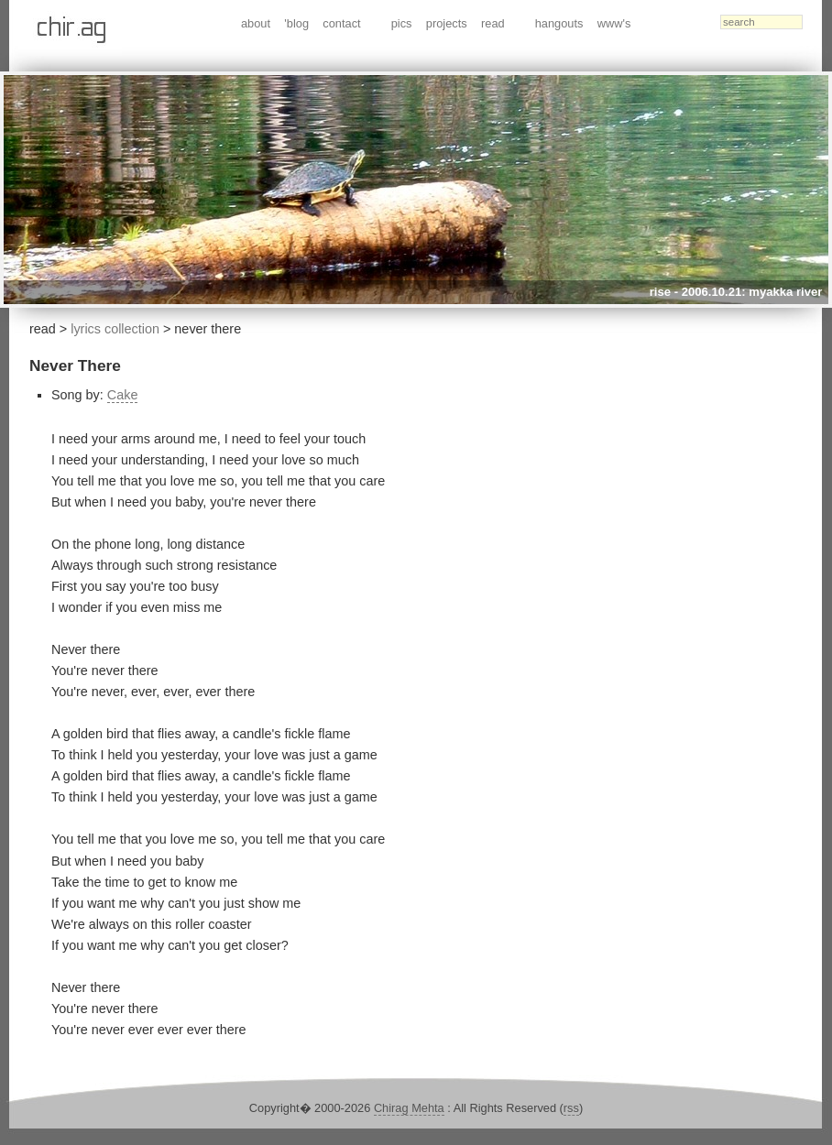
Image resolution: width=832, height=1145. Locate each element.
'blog (296, 23)
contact (341, 23)
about (255, 23)
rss (571, 1108)
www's (614, 23)
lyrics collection (115, 329)
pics (401, 23)
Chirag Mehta (409, 1108)
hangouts (559, 23)
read (493, 23)
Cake (122, 394)
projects (446, 23)
